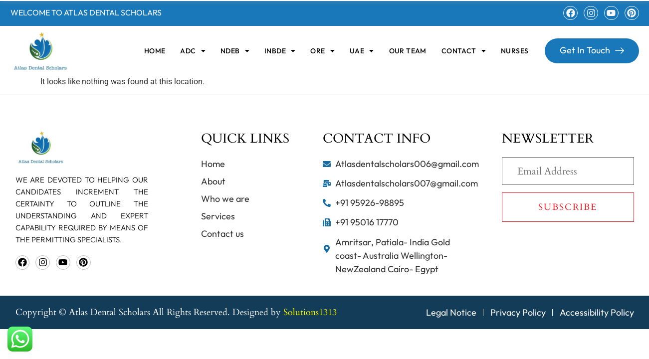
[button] (193, 51)
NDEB (234, 50)
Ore (322, 50)
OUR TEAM (408, 50)
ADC (193, 50)
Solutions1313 (310, 312)
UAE (362, 50)
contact (463, 50)
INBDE (279, 50)
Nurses (514, 50)
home (155, 50)
